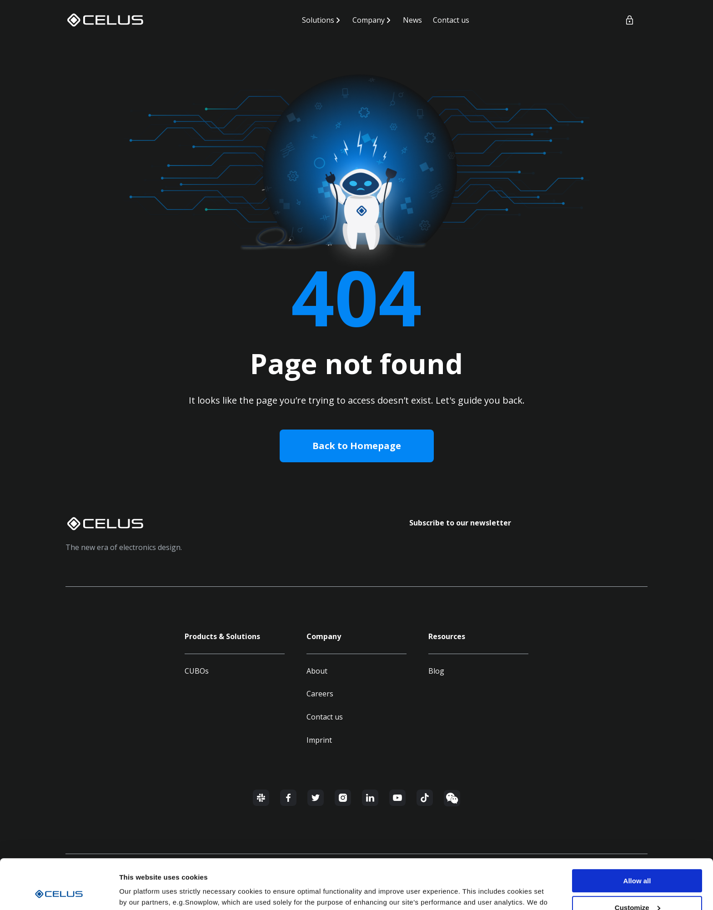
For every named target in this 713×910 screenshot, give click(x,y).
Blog (436, 671)
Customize (637, 861)
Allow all (637, 834)
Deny (637, 887)
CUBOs (197, 671)
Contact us (451, 20)
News (412, 20)
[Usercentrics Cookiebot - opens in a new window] (59, 892)
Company (368, 20)
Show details (140, 891)
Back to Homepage (356, 446)
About (316, 671)
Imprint (319, 740)
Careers (319, 694)
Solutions (318, 20)
